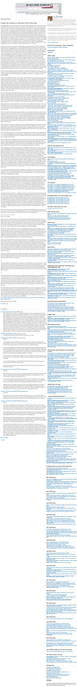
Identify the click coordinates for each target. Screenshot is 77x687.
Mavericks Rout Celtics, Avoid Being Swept (55, 497)
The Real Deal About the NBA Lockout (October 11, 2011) (58, 658)
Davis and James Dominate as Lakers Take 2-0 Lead (57, 543)
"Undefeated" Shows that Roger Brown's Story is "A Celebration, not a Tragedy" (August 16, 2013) (62, 258)
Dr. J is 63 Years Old (51, 102)
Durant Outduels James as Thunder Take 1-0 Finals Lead (58, 639)
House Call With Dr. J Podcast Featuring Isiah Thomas (59, 116)
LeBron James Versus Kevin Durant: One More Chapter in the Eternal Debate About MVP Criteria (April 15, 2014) (60, 337)
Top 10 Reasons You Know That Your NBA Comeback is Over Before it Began (61, 317)
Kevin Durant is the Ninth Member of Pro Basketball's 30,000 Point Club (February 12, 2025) (61, 296)
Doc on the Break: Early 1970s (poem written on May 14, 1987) (60, 303)
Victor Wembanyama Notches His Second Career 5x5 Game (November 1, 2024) (59, 393)
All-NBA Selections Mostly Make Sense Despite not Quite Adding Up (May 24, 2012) (61, 369)
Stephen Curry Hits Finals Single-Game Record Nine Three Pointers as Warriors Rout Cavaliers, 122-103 (61, 570)
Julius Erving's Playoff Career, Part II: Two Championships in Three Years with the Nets (61, 150)
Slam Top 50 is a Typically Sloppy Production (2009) (58, 219)
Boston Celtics (7, 297)
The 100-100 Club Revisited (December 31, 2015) (57, 388)
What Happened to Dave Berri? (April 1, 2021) (56, 457)
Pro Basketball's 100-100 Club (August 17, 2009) (57, 387)
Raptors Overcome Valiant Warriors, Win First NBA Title (58, 562)
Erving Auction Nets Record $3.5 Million (55, 96)
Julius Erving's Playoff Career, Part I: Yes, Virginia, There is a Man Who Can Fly (61, 148)
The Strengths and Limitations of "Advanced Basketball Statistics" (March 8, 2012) (61, 436)
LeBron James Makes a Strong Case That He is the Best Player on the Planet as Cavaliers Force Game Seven (61, 597)
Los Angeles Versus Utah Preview (53, 669)
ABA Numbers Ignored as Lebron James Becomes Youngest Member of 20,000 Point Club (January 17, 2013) (61, 274)
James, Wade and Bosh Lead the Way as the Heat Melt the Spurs (60, 627)
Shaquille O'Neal (7, 299)
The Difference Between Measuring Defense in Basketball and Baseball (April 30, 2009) (60, 426)
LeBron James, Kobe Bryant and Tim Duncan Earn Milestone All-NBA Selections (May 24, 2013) (61, 377)
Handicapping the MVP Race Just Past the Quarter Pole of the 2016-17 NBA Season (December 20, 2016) (61, 339)
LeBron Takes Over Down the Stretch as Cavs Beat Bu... (58, 674)
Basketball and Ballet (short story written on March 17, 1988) (60, 306)
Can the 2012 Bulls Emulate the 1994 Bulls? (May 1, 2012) (59, 172)
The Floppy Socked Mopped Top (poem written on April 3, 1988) (60, 307)
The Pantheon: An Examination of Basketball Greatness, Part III (61, 186)
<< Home (3, 439)
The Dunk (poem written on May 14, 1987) (56, 304)
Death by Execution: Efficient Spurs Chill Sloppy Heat (57, 623)
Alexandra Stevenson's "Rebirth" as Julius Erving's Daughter (60, 70)
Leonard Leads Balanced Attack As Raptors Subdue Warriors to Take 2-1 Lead (61, 557)
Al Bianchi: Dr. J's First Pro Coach (54, 74)
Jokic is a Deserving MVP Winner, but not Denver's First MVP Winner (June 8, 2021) (60, 342)
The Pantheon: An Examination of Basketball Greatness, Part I (60, 184)
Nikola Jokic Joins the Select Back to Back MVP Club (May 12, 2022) (61, 344)
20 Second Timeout (39, 5)
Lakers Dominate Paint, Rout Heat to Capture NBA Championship (60, 548)
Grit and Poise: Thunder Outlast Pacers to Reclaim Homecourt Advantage (59, 484)
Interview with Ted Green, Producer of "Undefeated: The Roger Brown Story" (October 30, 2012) (60, 252)
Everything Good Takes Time (53, 83)
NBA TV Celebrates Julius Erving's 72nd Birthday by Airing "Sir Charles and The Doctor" (61, 128)
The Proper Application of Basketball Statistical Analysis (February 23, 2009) (61, 416)
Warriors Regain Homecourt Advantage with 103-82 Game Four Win (60, 609)
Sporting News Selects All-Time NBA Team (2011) (57, 216)
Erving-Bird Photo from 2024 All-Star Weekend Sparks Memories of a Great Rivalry (62, 141)
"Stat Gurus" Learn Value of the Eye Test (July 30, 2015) (58, 448)
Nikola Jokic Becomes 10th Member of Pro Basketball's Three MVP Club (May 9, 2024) (61, 346)
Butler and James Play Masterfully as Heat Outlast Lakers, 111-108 (60, 546)
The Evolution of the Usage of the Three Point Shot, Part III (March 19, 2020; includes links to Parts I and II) (61, 472)
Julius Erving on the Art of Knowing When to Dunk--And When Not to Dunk (61, 64)
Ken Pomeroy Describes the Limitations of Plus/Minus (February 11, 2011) (61, 434)
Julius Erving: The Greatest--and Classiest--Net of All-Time (59, 62)
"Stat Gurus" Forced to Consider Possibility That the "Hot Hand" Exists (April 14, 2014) (61, 447)
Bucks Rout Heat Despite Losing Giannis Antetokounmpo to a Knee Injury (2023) (61, 235)
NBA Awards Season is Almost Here (53, 677)
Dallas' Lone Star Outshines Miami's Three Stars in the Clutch (59, 651)
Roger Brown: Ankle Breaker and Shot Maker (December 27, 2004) (61, 249)
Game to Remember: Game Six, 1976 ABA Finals (57, 69)
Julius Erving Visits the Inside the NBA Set (56, 104)
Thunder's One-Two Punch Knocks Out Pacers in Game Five (59, 485)
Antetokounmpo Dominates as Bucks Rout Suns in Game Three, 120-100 (61, 531)
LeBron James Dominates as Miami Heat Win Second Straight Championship (59, 634)
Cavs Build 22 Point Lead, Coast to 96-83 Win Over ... (57, 675)
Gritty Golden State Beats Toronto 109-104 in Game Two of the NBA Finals (60, 555)
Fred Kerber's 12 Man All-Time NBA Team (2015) (57, 215)
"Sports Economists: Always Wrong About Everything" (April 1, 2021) (61, 458)
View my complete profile (52, 42)
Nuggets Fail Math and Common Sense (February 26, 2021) (58, 456)
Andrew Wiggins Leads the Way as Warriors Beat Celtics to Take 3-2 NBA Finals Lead (60, 523)
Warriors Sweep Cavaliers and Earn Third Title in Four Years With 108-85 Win (61, 574)
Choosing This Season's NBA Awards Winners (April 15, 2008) (60, 354)
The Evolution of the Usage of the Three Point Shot (57, 468)
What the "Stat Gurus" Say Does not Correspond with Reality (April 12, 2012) (61, 438)
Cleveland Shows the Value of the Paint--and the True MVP (58, 608)
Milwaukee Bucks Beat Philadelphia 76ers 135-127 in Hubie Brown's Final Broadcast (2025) (61, 225)
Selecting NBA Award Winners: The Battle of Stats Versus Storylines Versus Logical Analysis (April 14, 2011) (61, 331)
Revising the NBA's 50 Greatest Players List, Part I (58, 197)
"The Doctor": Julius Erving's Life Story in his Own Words (59, 105)
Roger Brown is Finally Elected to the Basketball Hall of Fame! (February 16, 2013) (60, 254)
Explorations (50, 52)
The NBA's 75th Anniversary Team (54, 208)
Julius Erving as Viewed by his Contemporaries (57, 107)
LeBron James (29, 297)
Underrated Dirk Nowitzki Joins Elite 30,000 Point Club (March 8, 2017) (61, 282)
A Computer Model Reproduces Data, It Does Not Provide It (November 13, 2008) (60, 409)
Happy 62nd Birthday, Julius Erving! (55, 100)
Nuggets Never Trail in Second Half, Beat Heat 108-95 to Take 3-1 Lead (61, 510)
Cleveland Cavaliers (14, 297)
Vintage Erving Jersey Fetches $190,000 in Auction (58, 90)
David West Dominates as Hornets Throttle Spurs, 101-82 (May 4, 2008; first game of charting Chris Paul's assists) (61, 401)
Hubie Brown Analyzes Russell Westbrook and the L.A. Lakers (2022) (62, 238)
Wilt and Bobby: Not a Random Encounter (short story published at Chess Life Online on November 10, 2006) (61, 311)
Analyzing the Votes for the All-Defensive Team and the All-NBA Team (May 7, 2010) (62, 359)
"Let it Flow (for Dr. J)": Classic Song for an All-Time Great (60, 75)
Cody (20, 311)
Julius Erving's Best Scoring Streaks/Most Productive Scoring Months (62, 113)
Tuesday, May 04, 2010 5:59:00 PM (9, 400)
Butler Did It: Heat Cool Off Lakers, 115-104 (55, 544)
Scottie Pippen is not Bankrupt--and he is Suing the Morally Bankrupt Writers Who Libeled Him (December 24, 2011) (62, 171)
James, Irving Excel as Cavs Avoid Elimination (56, 595)
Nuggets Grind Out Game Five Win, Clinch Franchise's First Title (60, 511)
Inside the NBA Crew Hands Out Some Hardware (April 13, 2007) (61, 353)
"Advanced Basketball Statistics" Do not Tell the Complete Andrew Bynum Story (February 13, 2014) (60, 445)
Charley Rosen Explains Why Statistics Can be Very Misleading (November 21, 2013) (60, 443)
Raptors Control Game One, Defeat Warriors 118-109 (57, 553)
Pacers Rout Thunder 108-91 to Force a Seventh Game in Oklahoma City (61, 487)
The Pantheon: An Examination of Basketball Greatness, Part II (60, 185)
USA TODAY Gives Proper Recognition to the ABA (58, 80)
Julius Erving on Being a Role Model (55, 110)
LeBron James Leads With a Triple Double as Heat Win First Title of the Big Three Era (61, 646)
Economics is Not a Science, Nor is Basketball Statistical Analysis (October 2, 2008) (61, 405)
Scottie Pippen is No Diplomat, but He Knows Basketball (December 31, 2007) (61, 164)
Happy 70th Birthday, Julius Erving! (55, 119)
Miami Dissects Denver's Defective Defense (55, 506)
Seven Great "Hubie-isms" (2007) (54, 242)
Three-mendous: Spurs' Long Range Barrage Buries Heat (58, 626)
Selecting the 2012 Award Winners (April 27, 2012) (58, 365)
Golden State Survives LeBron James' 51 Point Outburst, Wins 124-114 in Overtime (61, 568)
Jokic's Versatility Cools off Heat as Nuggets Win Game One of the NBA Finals (61, 505)
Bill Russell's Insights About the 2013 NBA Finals (56, 632)
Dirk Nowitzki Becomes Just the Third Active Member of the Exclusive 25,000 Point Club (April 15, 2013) (60, 278)
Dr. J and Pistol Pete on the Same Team (55, 61)
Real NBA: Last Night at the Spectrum (55, 77)
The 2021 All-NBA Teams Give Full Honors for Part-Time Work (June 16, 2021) (62, 379)
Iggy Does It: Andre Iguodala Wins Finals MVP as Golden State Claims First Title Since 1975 (61, 613)
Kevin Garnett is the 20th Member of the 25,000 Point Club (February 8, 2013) (62, 276)
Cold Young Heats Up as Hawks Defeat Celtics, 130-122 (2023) (60, 230)
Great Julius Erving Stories (53, 66)
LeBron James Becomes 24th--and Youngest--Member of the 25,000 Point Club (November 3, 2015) (61, 280)
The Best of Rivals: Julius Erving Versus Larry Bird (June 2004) (60, 57)
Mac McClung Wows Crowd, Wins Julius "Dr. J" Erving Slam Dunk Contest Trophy (61, 137)
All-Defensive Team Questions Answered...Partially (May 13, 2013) (61, 375)
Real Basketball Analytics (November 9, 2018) (56, 450)
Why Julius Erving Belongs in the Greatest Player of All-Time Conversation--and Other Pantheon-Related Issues (60, 191)
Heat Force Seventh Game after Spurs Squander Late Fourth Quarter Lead (61, 631)
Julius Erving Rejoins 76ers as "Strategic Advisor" (58, 101)
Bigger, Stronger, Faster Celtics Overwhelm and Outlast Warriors (60, 519)
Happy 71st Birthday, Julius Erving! (55, 121)
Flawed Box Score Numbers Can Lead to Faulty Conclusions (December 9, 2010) (60, 432)
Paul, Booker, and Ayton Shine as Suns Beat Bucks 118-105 (58, 529)
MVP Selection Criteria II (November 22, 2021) (57, 343)
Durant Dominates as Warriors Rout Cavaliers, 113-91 (57, 581)
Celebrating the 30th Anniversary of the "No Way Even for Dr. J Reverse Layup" (60, 87)
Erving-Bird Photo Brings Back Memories (56, 85)
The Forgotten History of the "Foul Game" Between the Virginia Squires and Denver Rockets (60, 135)
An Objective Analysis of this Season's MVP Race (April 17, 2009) (61, 329)
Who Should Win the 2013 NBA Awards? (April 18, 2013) (59, 370)
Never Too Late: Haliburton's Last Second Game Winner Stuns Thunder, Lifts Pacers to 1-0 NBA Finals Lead (61, 480)
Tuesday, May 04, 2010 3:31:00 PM (9, 333)
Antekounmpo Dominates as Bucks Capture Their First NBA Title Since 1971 (61, 537)
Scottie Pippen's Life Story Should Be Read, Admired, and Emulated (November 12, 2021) (61, 179)
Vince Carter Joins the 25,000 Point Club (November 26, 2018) (60, 287)
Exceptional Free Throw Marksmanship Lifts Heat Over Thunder (60, 643)
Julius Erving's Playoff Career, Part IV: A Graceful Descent (59, 153)
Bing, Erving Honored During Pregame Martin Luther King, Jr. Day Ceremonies (61, 72)
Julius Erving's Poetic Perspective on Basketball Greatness (59, 106)
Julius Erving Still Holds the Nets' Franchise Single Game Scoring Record (61, 131)
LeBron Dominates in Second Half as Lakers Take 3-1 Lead (58, 545)
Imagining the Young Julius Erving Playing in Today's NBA (59, 115)
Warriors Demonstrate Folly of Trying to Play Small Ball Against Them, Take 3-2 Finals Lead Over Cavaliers (61, 611)
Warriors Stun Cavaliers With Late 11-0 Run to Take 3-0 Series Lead (60, 584)
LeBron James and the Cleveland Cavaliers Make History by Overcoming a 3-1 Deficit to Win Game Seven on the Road (59, 599)
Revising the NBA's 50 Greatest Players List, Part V (58, 202)
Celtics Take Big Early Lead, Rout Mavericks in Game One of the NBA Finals (61, 494)
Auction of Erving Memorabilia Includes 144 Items (58, 93)
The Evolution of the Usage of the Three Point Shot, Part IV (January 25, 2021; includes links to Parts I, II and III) (61, 474)
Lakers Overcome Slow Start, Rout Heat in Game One (57, 542)
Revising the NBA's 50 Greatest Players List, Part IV (58, 201)
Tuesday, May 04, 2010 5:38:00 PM (9, 337)
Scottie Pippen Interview (52, 161)
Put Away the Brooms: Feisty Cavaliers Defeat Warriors (58, 585)
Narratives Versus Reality (52, 120)
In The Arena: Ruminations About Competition (57, 47)
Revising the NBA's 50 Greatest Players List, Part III (58, 199)
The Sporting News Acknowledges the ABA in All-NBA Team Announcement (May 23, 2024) (60, 381)
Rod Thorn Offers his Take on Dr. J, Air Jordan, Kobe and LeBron (61, 59)
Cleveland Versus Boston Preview (53, 670)
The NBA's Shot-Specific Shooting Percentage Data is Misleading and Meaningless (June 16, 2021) (60, 460)
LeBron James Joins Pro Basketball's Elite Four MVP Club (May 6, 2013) (61, 335)
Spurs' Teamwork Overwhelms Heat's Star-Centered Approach (59, 618)
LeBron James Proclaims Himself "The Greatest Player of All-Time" (61, 192)
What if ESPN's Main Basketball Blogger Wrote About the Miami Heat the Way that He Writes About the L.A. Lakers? (61, 319)
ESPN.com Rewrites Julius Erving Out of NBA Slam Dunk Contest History (61, 123)
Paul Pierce (34, 297)
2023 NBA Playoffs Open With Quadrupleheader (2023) (59, 231)
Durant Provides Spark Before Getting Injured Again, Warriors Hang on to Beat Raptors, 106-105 (61, 561)
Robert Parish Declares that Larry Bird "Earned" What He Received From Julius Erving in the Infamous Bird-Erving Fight (62, 133)
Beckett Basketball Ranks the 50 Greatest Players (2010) (59, 218)
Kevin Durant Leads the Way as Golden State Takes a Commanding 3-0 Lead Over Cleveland (61, 572)
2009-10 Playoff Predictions (52, 676)
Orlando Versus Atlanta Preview (53, 667)
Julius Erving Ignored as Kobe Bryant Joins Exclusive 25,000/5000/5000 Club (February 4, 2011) (58, 270)
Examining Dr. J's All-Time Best (54, 65)
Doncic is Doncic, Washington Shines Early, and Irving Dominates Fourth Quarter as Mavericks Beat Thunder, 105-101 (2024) (61, 229)
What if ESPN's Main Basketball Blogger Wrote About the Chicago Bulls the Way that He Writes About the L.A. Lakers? (61, 321)
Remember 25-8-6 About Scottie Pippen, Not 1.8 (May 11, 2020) (60, 175)
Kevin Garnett (22, 297)
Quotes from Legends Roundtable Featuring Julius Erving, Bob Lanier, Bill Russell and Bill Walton (60, 89)
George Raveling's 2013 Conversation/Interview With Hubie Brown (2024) (61, 227)
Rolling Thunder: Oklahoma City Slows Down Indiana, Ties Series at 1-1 (61, 481)
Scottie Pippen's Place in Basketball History (56, 162)
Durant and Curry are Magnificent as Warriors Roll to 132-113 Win (60, 583)
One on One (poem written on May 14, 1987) (56, 305)
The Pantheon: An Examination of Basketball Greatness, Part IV (61, 188)
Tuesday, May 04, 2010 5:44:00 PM (9, 369)
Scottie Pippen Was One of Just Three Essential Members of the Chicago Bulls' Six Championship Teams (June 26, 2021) (60, 177)
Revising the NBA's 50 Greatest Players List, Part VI (58, 203)
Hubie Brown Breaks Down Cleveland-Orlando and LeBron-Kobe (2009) (61, 241)
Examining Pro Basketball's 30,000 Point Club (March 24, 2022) (60, 288)
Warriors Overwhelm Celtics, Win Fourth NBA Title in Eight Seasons (60, 524)
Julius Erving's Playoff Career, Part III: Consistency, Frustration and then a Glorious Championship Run (62, 152)
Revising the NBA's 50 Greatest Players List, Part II (58, 198)
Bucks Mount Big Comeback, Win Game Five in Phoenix (58, 534)
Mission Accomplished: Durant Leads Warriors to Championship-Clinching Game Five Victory (60, 587)
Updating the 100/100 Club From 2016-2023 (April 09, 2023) (60, 389)
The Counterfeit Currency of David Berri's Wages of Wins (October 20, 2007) (61, 399)
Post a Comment (4, 437)
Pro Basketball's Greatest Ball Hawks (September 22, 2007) (59, 386)
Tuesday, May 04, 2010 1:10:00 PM (9, 311)
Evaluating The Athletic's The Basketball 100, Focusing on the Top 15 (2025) (61, 214)
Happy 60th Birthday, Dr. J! (53, 82)
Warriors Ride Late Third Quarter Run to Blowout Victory (58, 518)
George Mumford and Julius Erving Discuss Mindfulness (59, 118)
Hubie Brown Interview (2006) (53, 243)
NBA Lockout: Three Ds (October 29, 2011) (55, 659)
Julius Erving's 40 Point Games (54, 81)
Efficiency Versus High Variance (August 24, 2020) (56, 455)
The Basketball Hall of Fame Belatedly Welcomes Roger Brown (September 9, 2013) (60, 260)
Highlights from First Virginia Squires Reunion (57, 108)
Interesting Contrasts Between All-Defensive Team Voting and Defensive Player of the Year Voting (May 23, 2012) (60, 367)
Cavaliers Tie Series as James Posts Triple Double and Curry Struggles (61, 607)
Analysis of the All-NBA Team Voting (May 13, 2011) (58, 364)
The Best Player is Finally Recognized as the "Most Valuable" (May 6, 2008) (62, 328)
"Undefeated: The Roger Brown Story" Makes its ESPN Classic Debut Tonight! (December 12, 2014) (62, 262)
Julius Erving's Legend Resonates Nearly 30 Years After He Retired (61, 114)
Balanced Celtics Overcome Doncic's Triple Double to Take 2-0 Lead (60, 495)
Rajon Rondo (40, 297)
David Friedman (22, 369)
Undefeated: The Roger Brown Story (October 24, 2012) (59, 250)
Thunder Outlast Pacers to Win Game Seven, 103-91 (57, 488)
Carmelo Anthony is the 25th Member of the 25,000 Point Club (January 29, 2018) (60, 286)
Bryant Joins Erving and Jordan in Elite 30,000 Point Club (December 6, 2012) (62, 272)
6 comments (3, 303)
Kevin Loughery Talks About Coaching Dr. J (56, 67)
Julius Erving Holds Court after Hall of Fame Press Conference (60, 73)
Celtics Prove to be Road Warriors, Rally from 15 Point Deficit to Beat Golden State (61, 517)
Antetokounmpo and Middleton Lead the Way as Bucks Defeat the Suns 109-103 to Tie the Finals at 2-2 (61, 533)
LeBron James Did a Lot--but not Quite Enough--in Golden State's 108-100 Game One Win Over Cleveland (61, 605)
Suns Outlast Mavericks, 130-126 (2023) (55, 232)
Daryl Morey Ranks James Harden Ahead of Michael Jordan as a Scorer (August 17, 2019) (61, 452)
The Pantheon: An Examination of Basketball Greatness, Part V (60, 189)
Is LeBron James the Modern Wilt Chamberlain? (56, 594)
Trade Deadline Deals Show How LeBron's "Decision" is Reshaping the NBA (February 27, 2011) (61, 657)
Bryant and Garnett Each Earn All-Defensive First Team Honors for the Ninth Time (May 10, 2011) (61, 363)
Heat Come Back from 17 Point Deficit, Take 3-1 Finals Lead (59, 644)
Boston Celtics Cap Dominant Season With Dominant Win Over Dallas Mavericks (61, 499)
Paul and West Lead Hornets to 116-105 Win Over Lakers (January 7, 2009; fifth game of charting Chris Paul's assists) (62, 414)
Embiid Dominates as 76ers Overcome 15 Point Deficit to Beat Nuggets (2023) (62, 237)
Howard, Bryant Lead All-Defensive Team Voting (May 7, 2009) (60, 355)
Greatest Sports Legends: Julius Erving (55, 99)
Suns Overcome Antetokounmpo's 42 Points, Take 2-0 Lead (58, 530)
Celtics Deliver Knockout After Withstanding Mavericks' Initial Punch (61, 496)
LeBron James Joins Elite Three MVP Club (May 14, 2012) (59, 332)
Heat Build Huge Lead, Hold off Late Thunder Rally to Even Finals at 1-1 (61, 641)
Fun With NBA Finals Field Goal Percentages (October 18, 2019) (59, 454)
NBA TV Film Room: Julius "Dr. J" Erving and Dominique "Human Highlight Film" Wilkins (61, 126)
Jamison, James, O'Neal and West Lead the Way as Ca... (58, 671)
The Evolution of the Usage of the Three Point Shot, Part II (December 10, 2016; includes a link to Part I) (61, 470)
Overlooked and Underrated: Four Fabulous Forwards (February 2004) (61, 159)
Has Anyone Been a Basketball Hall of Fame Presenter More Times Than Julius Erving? (61, 112)
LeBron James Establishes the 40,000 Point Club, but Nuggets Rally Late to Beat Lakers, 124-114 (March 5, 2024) (61, 293)
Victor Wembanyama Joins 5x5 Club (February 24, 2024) (59, 391)
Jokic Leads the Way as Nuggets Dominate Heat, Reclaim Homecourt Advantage (60, 509)
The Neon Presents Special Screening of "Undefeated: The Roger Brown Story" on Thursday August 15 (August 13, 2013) (60, 256)
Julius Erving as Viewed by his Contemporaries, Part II (59, 142)
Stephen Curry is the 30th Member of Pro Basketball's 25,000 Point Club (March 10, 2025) (61, 298)
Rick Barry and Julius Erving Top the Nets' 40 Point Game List (60, 124)
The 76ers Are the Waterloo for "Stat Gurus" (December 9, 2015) (60, 449)
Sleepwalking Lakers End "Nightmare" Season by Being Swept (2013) (62, 239)
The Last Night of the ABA (53, 58)
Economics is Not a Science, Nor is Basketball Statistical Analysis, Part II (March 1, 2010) (62, 428)
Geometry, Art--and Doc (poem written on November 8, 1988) (60, 309)
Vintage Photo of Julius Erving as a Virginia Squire (58, 98)
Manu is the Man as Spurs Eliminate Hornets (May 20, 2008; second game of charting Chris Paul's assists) (61, 403)
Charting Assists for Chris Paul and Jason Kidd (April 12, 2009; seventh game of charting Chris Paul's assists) (60, 424)
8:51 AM (14, 301)
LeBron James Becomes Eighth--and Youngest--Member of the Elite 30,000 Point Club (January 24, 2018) (61, 284)
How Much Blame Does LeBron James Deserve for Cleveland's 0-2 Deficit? (60, 593)
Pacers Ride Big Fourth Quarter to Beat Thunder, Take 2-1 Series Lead (61, 482)
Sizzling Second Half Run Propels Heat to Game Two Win (58, 625)
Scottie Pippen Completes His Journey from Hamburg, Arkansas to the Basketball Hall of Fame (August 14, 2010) (61, 169)
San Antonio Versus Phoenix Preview (54, 668)
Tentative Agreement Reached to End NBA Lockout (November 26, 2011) (61, 662)
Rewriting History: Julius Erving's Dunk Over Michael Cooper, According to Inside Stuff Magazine (60, 79)
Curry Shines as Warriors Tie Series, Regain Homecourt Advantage (60, 520)
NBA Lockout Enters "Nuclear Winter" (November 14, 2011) (59, 660)
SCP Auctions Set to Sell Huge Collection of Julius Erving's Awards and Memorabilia (61, 92)
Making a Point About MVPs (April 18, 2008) (56, 326)
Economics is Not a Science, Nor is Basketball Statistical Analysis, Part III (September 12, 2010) (62, 430)
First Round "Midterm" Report (53, 673)
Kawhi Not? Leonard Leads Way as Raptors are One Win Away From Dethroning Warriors (61, 559)
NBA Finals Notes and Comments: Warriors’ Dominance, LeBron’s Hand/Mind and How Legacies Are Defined (60, 576)
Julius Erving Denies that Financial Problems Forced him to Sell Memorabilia (60, 95)
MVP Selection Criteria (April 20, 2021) (55, 340)
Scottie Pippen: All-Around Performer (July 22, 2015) (58, 174)
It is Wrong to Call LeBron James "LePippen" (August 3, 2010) (60, 167)
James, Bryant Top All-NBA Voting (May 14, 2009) (58, 356)
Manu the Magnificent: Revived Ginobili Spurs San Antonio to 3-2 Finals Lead (61, 629)
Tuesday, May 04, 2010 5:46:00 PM (9, 391)
